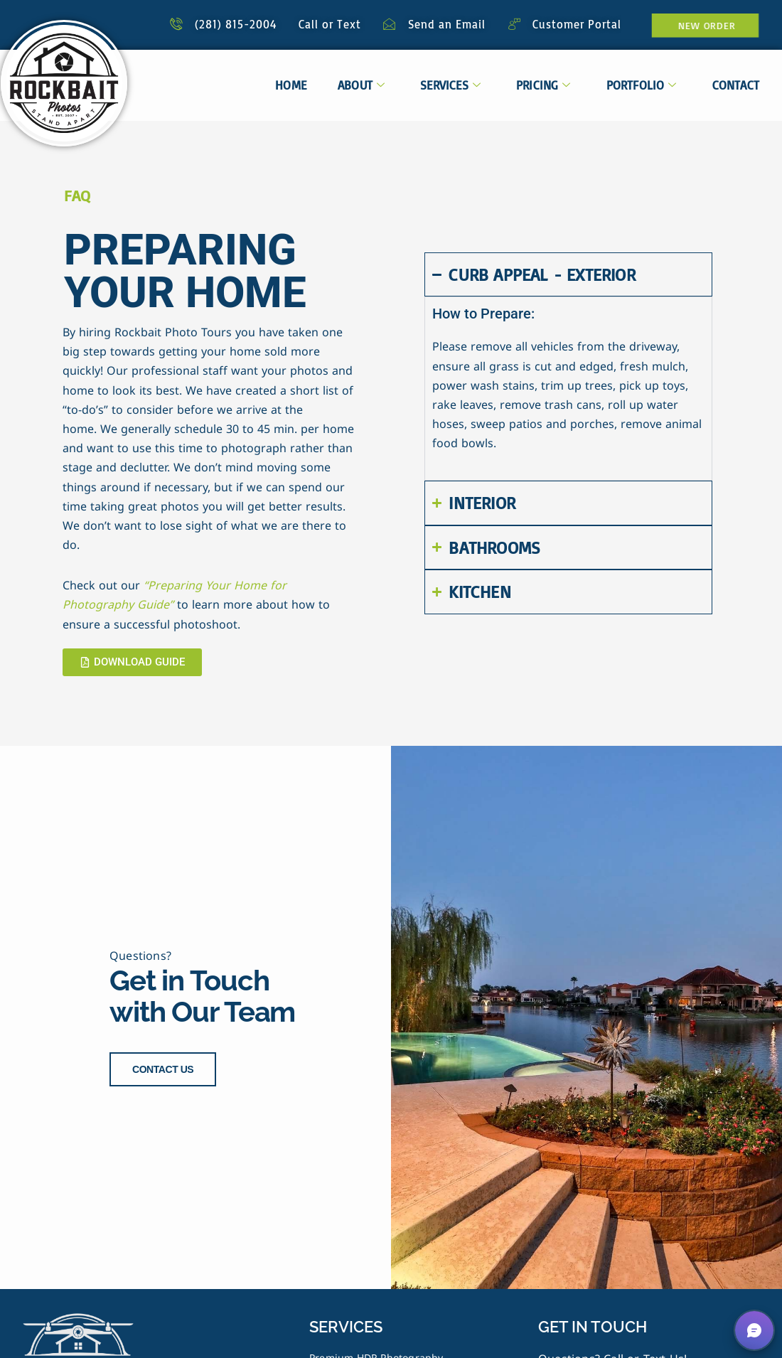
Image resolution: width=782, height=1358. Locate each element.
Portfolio (641, 84)
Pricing (543, 84)
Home (290, 84)
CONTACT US (162, 1068)
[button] (754, 1330)
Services (450, 84)
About (361, 84)
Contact (735, 84)
